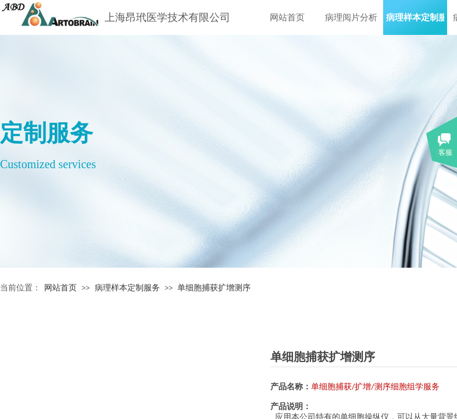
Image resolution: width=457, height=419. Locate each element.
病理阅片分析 (351, 17)
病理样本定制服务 (415, 17)
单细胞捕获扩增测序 (214, 287)
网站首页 (287, 17)
